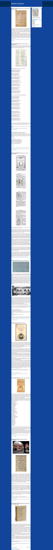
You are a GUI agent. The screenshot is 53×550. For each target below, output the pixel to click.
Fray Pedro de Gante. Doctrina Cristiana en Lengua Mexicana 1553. (19, 153)
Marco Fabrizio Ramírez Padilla (36, 25)
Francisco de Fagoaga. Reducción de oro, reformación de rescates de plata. (20, 9)
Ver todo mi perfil (34, 26)
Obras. (14, 40)
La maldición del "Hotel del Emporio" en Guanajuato (19, 260)
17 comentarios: (24, 373)
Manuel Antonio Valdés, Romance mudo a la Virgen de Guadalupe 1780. (20, 44)
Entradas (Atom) (17, 548)
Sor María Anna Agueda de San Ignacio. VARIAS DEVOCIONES (19, 439)
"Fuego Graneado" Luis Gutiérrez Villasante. (18, 132)
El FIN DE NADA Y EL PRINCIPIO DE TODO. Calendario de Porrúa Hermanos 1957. (20, 504)
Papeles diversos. (15, 129)
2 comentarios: (24, 128)
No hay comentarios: (25, 39)
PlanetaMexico (13, 549)
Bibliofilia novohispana (17, 3)
